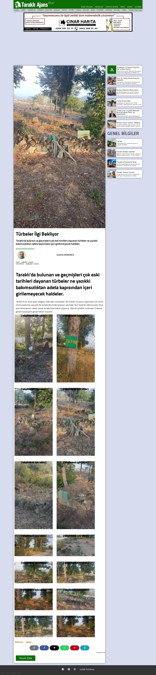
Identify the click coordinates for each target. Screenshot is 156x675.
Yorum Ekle (25, 658)
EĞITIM (71, 10)
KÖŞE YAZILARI (87, 6)
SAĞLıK (78, 10)
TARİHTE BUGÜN (111, 6)
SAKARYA (108, 10)
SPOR (93, 10)
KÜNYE (129, 6)
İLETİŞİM (138, 6)
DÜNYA (16, 10)
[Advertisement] (78, 48)
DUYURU (117, 10)
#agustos (28, 642)
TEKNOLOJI (31, 10)
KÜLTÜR (86, 10)
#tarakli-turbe (19, 642)
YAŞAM (64, 10)
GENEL (124, 10)
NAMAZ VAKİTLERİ (135, 10)
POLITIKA (49, 10)
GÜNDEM (40, 10)
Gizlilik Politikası (87, 669)
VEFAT (23, 10)
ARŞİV (122, 6)
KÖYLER (57, 10)
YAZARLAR (99, 6)
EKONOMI (100, 10)
